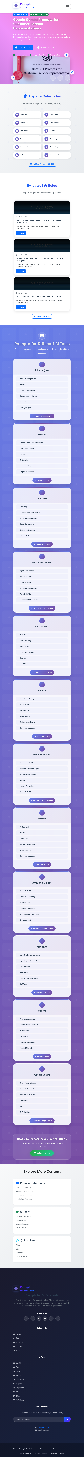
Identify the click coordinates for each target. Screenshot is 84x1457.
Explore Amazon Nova (42, 672)
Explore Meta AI (42, 480)
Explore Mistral (42, 864)
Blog (18, 1245)
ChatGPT (18, 1363)
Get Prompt (23, 47)
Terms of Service (40, 1453)
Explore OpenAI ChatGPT (42, 800)
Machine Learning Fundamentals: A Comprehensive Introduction (38, 221)
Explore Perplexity (42, 992)
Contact (17, 1346)
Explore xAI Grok (42, 736)
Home (17, 1334)
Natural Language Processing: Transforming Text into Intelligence (39, 259)
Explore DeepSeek (42, 544)
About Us (18, 1342)
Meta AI (17, 1396)
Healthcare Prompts (24, 1191)
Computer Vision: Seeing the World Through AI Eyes (38, 296)
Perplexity (18, 1388)
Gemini (17, 1371)
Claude (17, 1367)
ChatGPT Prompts (23, 1216)
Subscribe (20, 1253)
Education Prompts (24, 1195)
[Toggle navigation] (68, 6)
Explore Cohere (42, 1056)
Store (18, 1249)
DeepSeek (18, 1379)
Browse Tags (21, 1256)
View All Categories (42, 164)
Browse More (46, 47)
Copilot (17, 1384)
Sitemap (53, 1453)
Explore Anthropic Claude (42, 928)
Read (21, 233)
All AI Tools (21, 1228)
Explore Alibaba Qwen (42, 416)
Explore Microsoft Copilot (42, 608)
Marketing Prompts (24, 1199)
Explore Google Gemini (42, 1121)
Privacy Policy (25, 1453)
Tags (62, 1453)
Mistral (17, 1375)
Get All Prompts (42, 1153)
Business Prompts (23, 1188)
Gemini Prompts (22, 1224)
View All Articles (42, 316)
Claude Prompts (22, 1220)
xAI (15, 1392)
